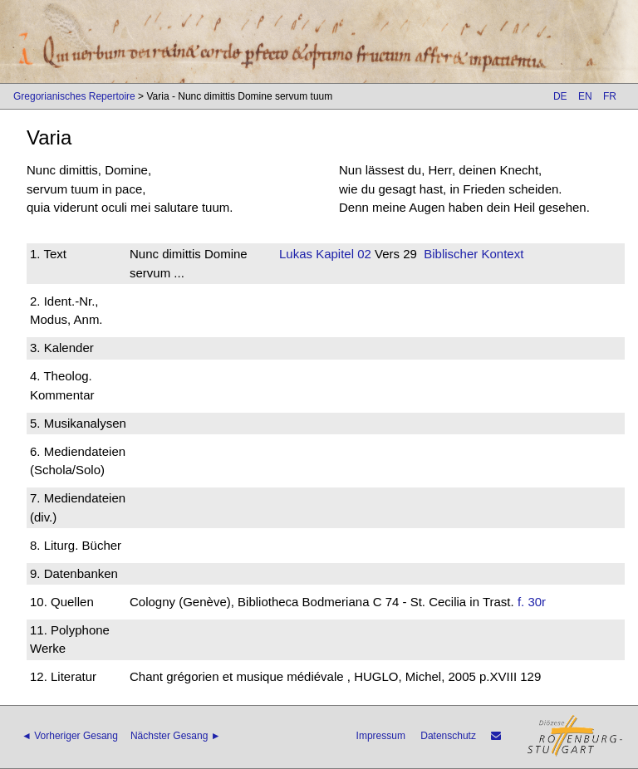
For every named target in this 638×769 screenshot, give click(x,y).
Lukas (295, 254)
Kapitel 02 (341, 254)
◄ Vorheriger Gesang (70, 736)
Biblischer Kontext (473, 254)
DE (560, 96)
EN (585, 96)
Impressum (380, 736)
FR (609, 96)
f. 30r (532, 602)
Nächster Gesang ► (175, 736)
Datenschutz (448, 736)
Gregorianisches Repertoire (74, 96)
